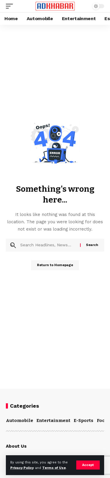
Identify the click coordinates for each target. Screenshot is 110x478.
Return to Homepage (55, 265)
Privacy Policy (22, 468)
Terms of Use (54, 468)
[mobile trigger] (11, 6)
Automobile (19, 420)
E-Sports (83, 420)
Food (102, 420)
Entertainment (53, 420)
